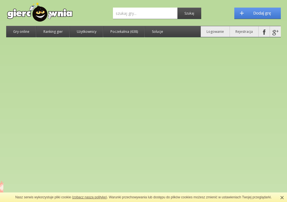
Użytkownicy (86, 31)
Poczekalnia (124, 31)
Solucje (157, 31)
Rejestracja (244, 31)
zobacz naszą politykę (89, 197)
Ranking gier (53, 31)
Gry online (21, 31)
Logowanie (215, 31)
